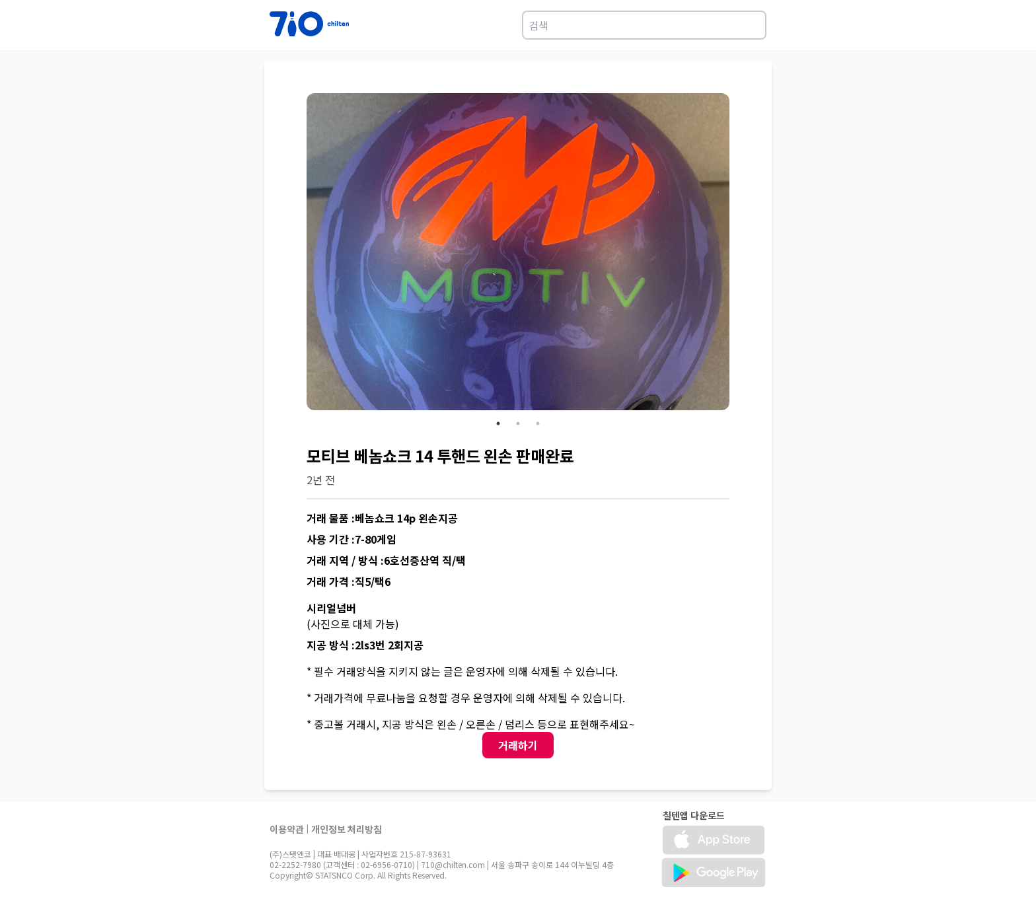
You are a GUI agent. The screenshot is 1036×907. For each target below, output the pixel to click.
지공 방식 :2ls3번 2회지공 (365, 645)
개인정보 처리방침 (346, 829)
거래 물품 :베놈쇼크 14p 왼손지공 (382, 518)
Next (739, 253)
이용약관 (287, 829)
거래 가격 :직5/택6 (348, 581)
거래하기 (518, 745)
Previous (296, 253)
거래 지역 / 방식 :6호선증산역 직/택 (386, 560)
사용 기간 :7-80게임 (351, 539)
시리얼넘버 (331, 608)
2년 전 (321, 480)
